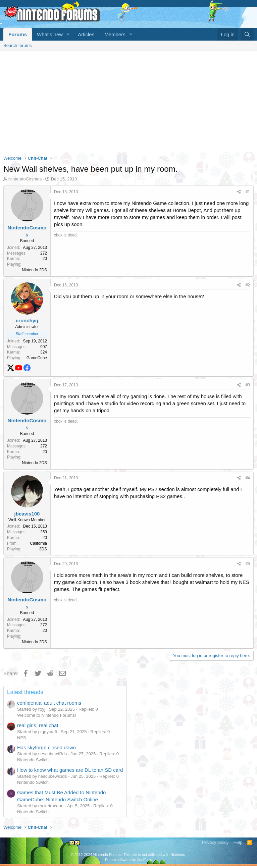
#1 (248, 192)
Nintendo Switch (33, 759)
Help (238, 842)
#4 (248, 478)
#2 (248, 285)
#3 (248, 385)
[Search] (247, 34)
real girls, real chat (37, 725)
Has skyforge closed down (46, 747)
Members (114, 34)
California (38, 543)
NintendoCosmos (25, 178)
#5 (248, 563)
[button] (68, 34)
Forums (17, 34)
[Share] (239, 192)
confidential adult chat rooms (49, 703)
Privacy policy (215, 842)
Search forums (17, 45)
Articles (86, 34)
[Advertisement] (128, 101)
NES (21, 737)
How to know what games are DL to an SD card (70, 770)
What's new (50, 34)
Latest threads (25, 692)
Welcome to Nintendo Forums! (46, 715)
